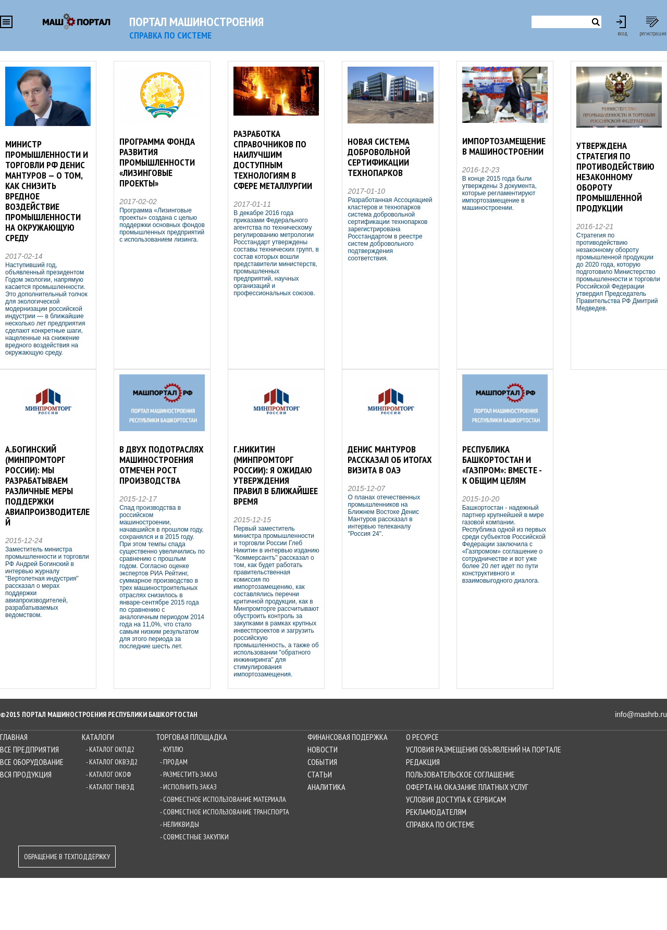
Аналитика (326, 787)
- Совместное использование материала (223, 799)
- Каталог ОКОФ (108, 774)
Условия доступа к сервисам (456, 799)
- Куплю (171, 749)
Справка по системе (440, 824)
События (322, 762)
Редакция (423, 762)
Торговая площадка (191, 737)
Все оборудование (32, 762)
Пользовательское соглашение (460, 774)
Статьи (319, 774)
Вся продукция (26, 774)
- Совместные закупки (194, 836)
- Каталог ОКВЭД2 (112, 761)
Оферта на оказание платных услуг (467, 787)
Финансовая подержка (347, 737)
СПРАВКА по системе (170, 35)
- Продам (174, 761)
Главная (14, 737)
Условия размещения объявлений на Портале (483, 749)
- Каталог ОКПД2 (110, 749)
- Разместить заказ (188, 774)
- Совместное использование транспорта (224, 811)
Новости (322, 749)
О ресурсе (422, 737)
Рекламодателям (436, 812)
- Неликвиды (179, 824)
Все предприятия (29, 749)
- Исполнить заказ (188, 786)
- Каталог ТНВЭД (110, 786)
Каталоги (98, 737)
